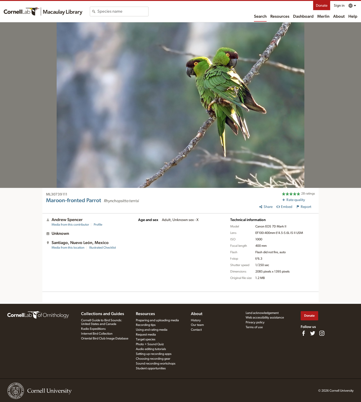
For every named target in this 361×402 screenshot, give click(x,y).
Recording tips (146, 325)
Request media (146, 334)
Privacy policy (255, 322)
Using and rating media (151, 329)
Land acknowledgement (262, 313)
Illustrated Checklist (102, 247)
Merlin (323, 16)
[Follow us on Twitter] (312, 333)
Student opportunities (151, 368)
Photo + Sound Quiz (150, 344)
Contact (196, 329)
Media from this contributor (70, 224)
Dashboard (303, 16)
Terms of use (254, 327)
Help (352, 16)
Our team (197, 325)
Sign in (339, 5)
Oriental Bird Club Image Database (104, 338)
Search (260, 16)
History (196, 320)
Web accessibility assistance (265, 317)
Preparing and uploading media (157, 320)
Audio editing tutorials (151, 349)
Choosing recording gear (153, 358)
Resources (279, 16)
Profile (98, 224)
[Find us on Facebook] (303, 333)
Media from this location (68, 247)
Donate (321, 5)
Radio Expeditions (93, 328)
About (339, 16)
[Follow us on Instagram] (322, 333)
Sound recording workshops (155, 363)
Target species (145, 339)
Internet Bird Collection (97, 333)
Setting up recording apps (154, 354)
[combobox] (122, 11)
